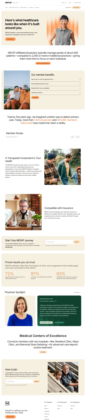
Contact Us (59, 405)
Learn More (43, 352)
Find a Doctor (76, 7)
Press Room (47, 414)
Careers (46, 416)
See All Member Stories (11, 136)
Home (6, 7)
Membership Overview (14, 7)
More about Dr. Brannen (46, 322)
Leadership (46, 411)
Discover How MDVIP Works (43, 63)
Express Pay (68, 7)
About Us (46, 408)
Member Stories (23, 7)
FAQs (45, 405)
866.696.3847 (78, 2)
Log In (70, 2)
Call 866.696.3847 (59, 322)
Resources (37, 7)
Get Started (35, 97)
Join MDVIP (30, 7)
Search (76, 242)
